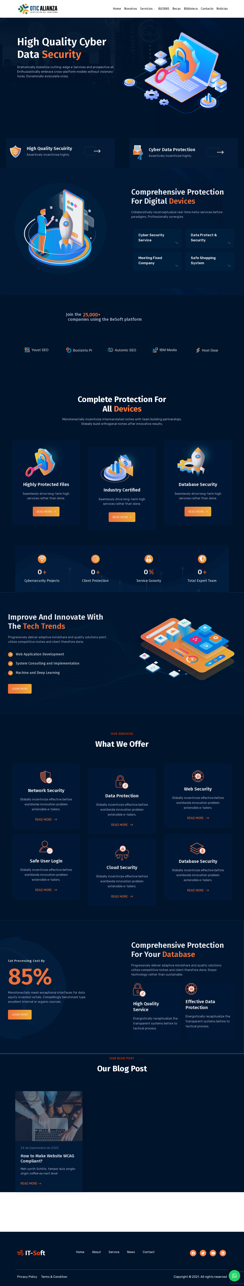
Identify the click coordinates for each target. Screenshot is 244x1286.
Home (117, 8)
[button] (234, 1275)
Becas (176, 8)
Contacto (207, 8)
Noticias (222, 8)
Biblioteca (191, 8)
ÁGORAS (163, 8)
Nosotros (130, 8)
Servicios (146, 8)
